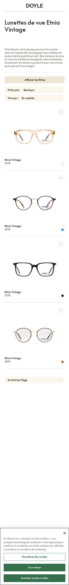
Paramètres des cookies (34, 556)
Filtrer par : (14, 89)
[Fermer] (65, 533)
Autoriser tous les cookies (34, 577)
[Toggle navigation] (6, 5)
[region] (34, 556)
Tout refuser (34, 567)
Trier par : (13, 98)
